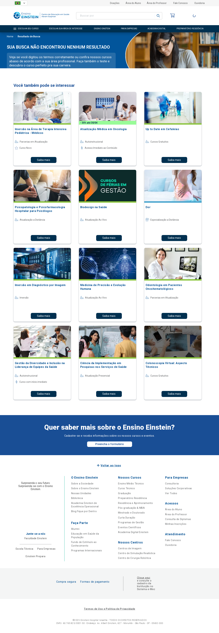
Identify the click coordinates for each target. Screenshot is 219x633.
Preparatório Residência (132, 498)
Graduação (124, 493)
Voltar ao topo (111, 465)
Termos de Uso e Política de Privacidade (109, 608)
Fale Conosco (180, 3)
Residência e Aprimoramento (135, 503)
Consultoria (172, 483)
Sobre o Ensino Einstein (85, 488)
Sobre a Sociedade (82, 483)
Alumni (75, 529)
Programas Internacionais (86, 550)
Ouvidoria (199, 3)
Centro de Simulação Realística (136, 553)
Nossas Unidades (81, 493)
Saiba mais (43, 160)
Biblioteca (77, 498)
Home (10, 36)
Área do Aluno (133, 3)
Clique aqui (143, 577)
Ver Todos (171, 493)
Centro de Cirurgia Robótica (134, 558)
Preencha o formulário (109, 444)
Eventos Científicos (129, 527)
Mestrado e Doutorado (131, 512)
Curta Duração (126, 517)
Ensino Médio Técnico (131, 483)
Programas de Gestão (131, 522)
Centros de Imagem (129, 548)
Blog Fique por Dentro (84, 511)
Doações (114, 3)
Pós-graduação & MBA (131, 508)
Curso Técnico (126, 488)
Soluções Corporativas (178, 488)
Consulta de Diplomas (178, 519)
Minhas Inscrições (175, 524)
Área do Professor (157, 3)
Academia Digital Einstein (133, 532)
